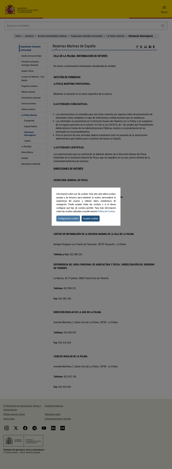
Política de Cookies (106, 211)
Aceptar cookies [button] (90, 218)
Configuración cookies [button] (68, 218)
